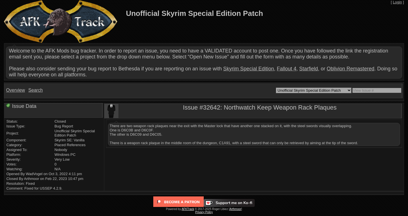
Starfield (308, 69)
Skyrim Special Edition (248, 69)
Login (397, 2)
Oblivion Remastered (350, 69)
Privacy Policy (204, 212)
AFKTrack (188, 209)
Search (35, 90)
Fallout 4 (286, 69)
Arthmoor (235, 209)
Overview (15, 90)
